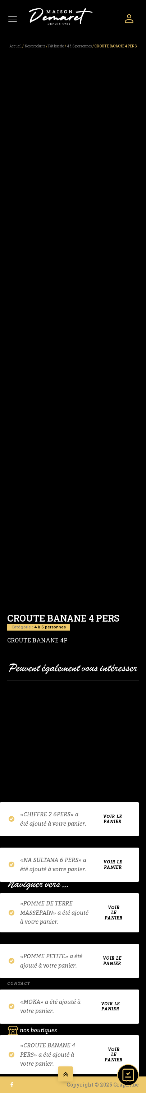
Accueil (15, 46)
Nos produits (35, 46)
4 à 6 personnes (79, 46)
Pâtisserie (56, 46)
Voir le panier (112, 819)
